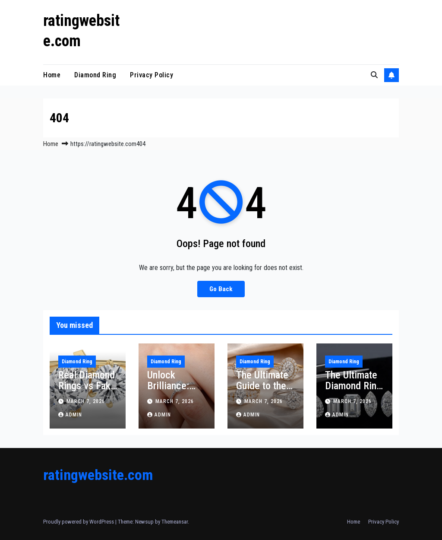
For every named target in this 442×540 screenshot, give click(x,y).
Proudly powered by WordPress (79, 521)
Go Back (221, 289)
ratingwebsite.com (98, 474)
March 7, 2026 (85, 401)
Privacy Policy (151, 75)
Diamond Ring (95, 75)
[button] (374, 75)
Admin (70, 415)
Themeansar (174, 521)
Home (51, 75)
